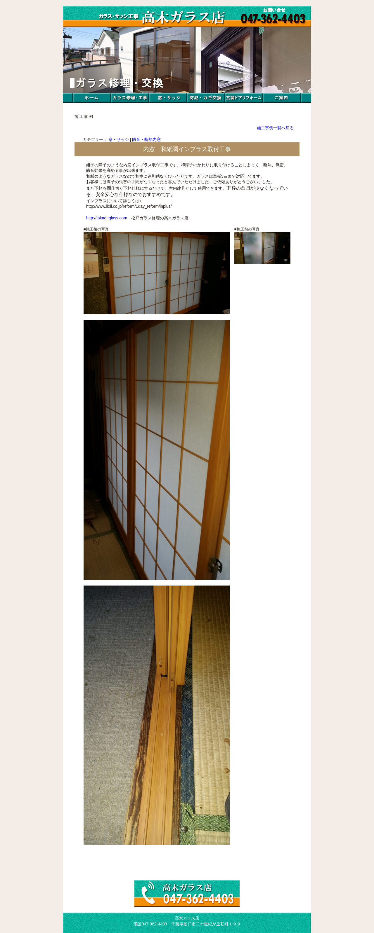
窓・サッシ (118, 139)
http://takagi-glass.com (106, 218)
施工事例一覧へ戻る (275, 127)
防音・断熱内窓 (146, 139)
